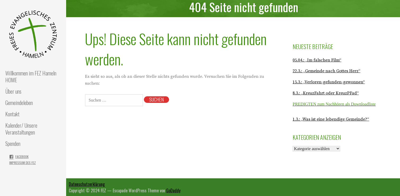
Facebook (22, 156)
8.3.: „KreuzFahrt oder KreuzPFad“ (326, 93)
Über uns (13, 91)
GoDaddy (173, 190)
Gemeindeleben (19, 103)
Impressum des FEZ (22, 162)
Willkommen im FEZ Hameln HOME (30, 76)
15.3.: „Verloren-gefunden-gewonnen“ (329, 82)
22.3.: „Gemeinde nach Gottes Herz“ (326, 71)
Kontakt (12, 114)
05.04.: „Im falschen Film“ (317, 60)
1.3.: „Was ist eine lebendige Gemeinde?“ (331, 119)
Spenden (12, 143)
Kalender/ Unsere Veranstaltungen (21, 128)
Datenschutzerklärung (87, 184)
